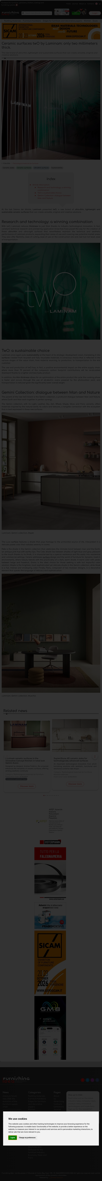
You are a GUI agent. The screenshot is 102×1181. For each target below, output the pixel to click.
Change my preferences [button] (27, 1138)
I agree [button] (12, 1138)
